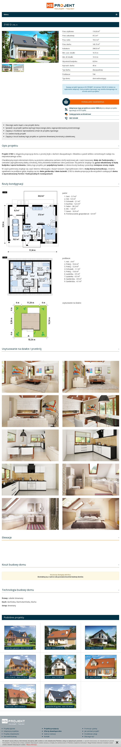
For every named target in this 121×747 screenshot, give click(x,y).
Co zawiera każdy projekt (16, 133)
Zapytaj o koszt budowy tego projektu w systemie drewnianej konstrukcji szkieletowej (40, 136)
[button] (4, 46)
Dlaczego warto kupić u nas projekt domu (22, 125)
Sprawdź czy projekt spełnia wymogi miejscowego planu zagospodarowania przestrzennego (43, 128)
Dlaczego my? (89, 736)
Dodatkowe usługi (90, 734)
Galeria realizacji (50, 734)
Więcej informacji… (32, 744)
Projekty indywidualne (11, 734)
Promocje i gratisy (90, 729)
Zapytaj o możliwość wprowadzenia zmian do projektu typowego (32, 131)
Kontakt (46, 736)
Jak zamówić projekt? (91, 731)
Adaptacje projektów (11, 731)
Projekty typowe (9, 729)
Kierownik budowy (10, 736)
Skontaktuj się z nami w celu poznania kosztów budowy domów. (61, 577)
